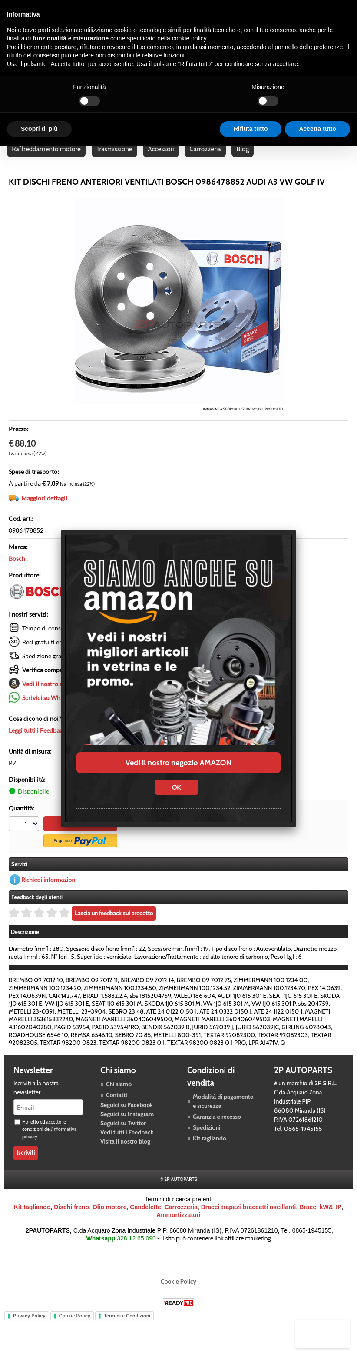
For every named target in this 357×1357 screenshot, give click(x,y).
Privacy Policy (29, 1326)
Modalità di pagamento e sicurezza (223, 1112)
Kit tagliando (209, 1149)
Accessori (162, 158)
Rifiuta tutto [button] (251, 128)
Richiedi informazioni (49, 890)
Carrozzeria (207, 158)
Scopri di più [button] (39, 128)
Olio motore (110, 1217)
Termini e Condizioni (127, 1326)
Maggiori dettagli (44, 509)
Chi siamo (119, 1095)
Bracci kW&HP (320, 1217)
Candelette (145, 1217)
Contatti (116, 1106)
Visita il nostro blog (125, 1152)
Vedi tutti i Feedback (126, 1143)
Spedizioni (207, 1138)
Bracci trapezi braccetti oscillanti (248, 1217)
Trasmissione (115, 158)
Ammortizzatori (178, 1225)
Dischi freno (71, 1217)
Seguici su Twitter (123, 1134)
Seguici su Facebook (126, 1116)
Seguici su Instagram (127, 1125)
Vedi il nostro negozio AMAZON (178, 762)
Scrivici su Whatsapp (50, 709)
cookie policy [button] (189, 38)
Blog (245, 158)
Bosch (17, 569)
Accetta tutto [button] (317, 128)
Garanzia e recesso (217, 1127)
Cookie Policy (178, 1292)
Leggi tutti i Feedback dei (60, 741)
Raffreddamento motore (46, 158)
